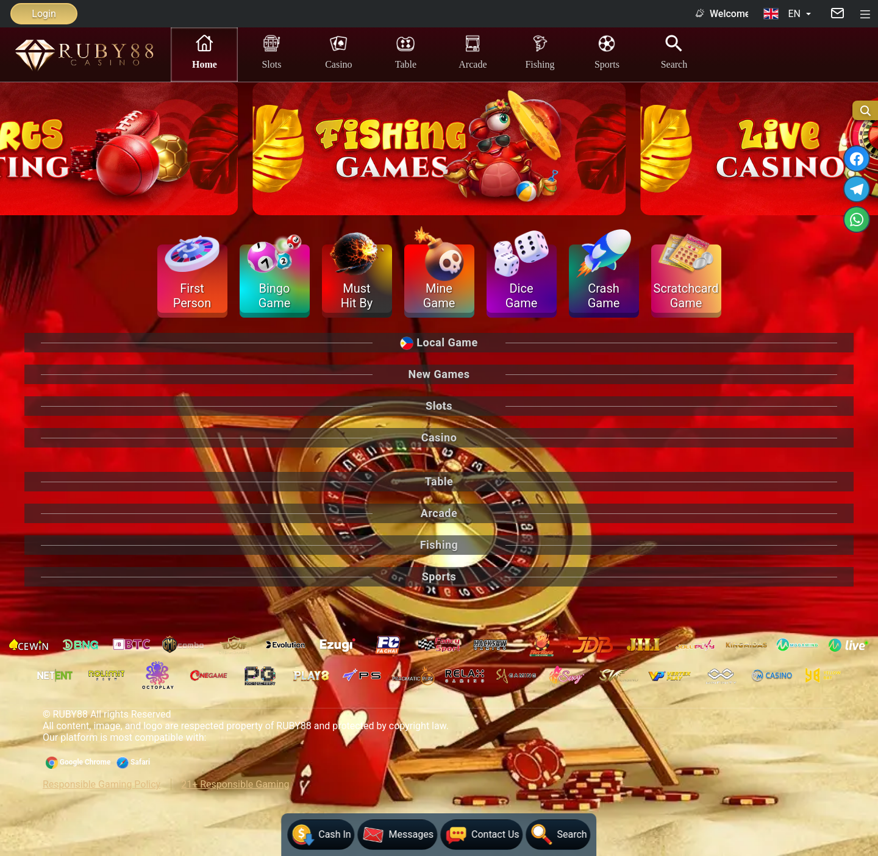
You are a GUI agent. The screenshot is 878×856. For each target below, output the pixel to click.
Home (204, 51)
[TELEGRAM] (857, 189)
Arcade (473, 51)
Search (674, 51)
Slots (271, 51)
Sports (606, 51)
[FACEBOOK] (857, 159)
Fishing (539, 51)
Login (43, 14)
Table (405, 51)
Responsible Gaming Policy (101, 784)
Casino (338, 51)
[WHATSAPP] (857, 220)
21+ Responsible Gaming (235, 784)
